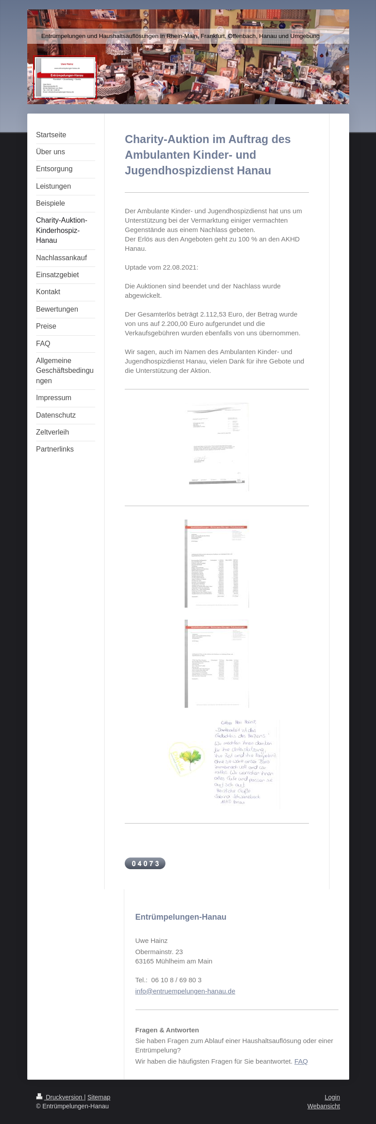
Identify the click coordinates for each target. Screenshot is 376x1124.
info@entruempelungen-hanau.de (185, 991)
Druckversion (60, 1097)
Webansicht (324, 1106)
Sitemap (99, 1097)
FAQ (301, 1061)
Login (332, 1097)
